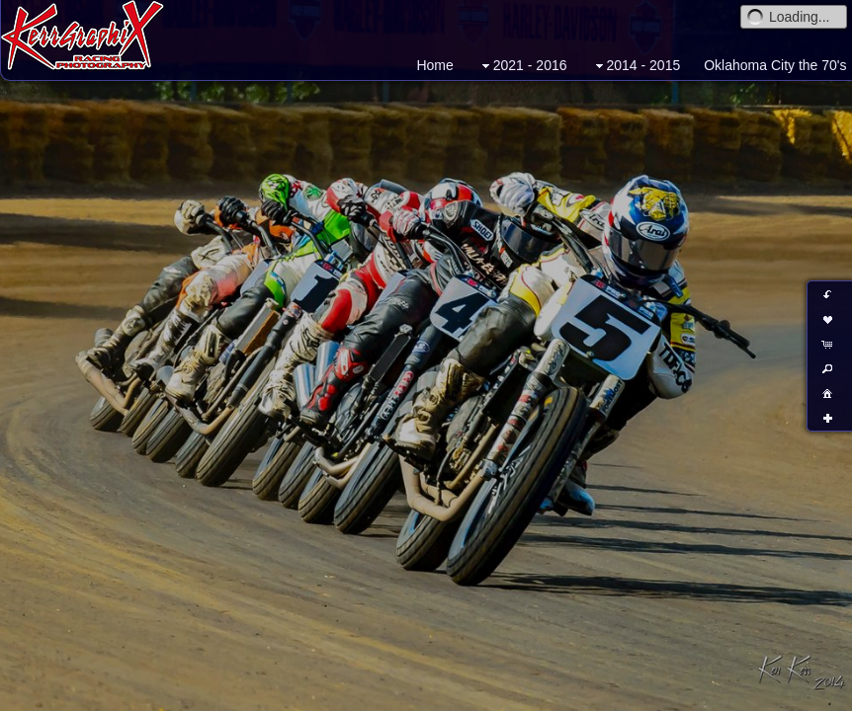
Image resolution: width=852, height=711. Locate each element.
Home (434, 65)
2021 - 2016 (522, 65)
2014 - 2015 (636, 65)
